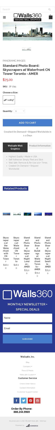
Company (27, 366)
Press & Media (27, 371)
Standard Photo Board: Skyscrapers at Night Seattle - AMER (48, 252)
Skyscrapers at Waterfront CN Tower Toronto (16, 250)
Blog (27, 362)
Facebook (17, 400)
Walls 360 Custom (27, 375)
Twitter (24, 400)
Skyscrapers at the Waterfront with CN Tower (6, 250)
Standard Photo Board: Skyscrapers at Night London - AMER (27, 252)
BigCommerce (33, 425)
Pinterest (31, 400)
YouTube (38, 400)
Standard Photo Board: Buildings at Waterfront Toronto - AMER (37, 254)
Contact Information (27, 388)
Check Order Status (27, 384)
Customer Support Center (27, 392)
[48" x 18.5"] (9, 99)
